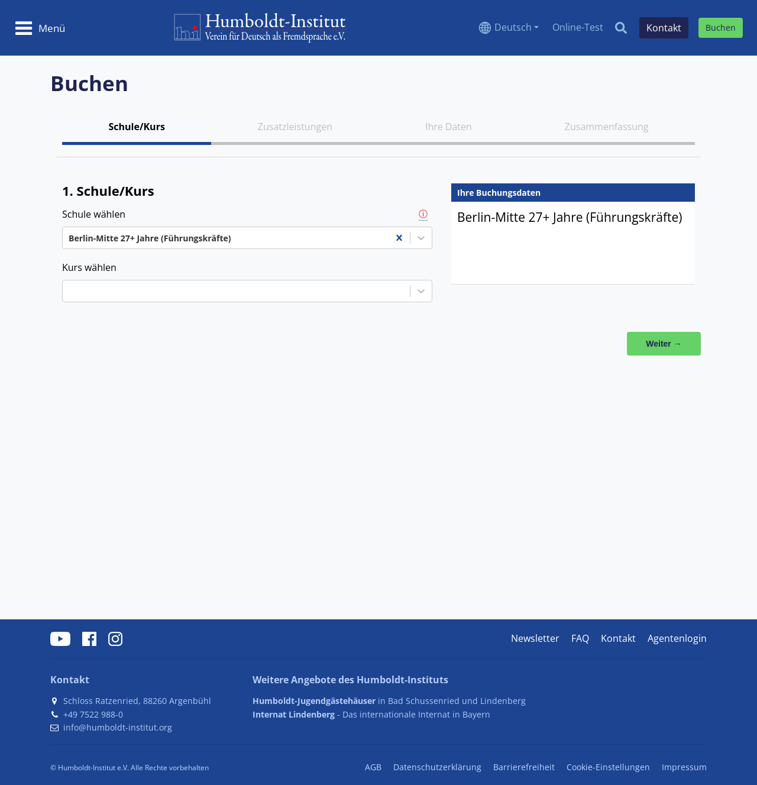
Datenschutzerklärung (437, 767)
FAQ (580, 638)
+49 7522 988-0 (93, 714)
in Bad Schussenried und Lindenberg (389, 700)
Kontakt (618, 638)
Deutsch (513, 27)
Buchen (721, 27)
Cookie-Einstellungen (608, 767)
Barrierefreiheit (524, 767)
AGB (373, 767)
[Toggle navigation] (39, 28)
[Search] (621, 28)
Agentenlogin (677, 638)
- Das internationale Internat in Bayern (371, 714)
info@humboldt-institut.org (117, 727)
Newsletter (535, 638)
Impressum (684, 767)
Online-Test (577, 27)
